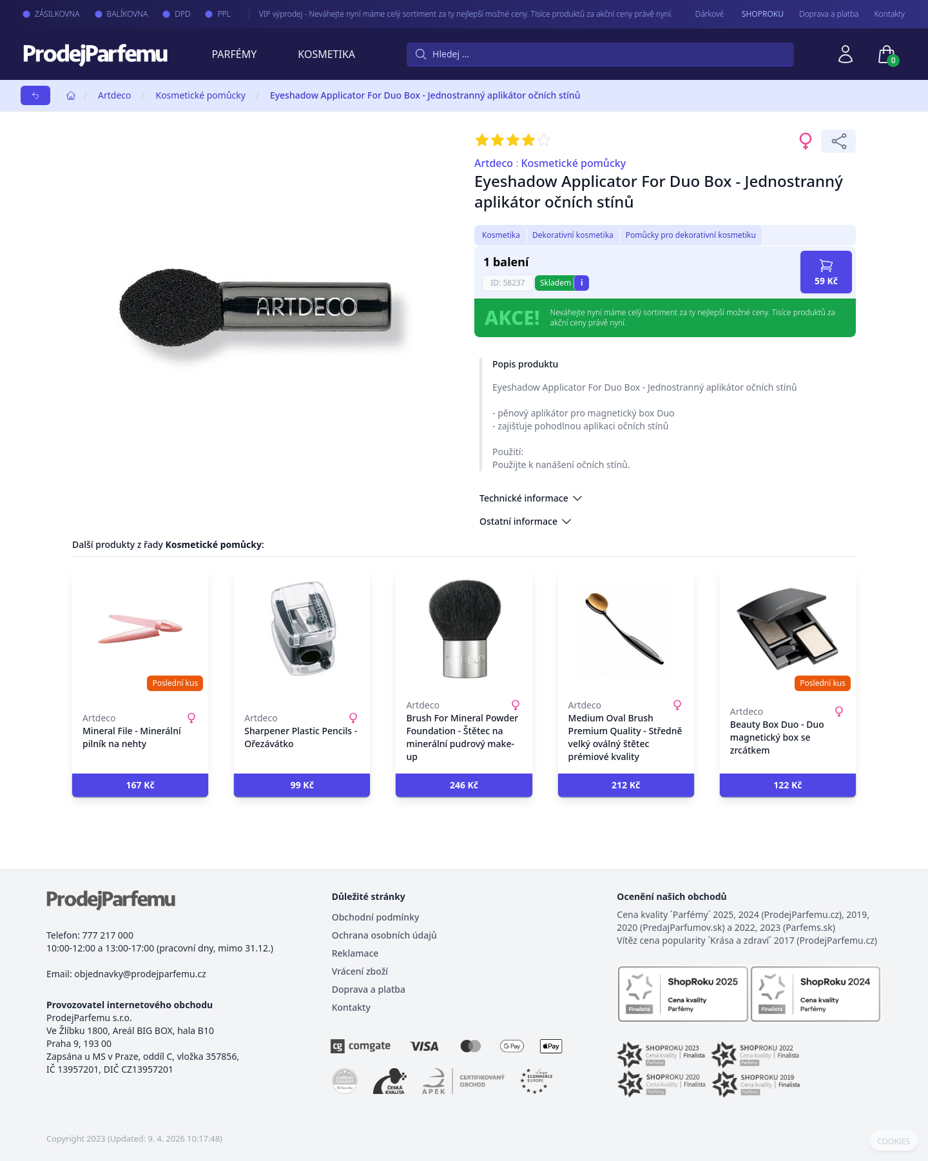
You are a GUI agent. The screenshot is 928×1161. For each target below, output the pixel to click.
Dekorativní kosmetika (573, 234)
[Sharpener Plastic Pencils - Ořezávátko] (302, 629)
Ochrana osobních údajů (384, 935)
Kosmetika (326, 54)
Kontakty (890, 14)
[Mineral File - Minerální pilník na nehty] (140, 629)
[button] (140, 785)
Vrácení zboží (360, 971)
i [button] (582, 282)
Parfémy (233, 54)
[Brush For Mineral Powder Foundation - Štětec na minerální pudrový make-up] (463, 629)
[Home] (71, 95)
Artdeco (114, 95)
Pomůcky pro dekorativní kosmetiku (691, 234)
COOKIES (893, 1142)
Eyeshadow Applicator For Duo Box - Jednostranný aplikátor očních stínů (425, 95)
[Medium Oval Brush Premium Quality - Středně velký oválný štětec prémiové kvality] (626, 629)
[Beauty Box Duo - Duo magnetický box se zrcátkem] (788, 629)
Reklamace (355, 953)
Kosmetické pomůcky (200, 95)
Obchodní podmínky (376, 917)
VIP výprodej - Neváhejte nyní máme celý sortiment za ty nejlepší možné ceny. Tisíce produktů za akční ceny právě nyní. (453, 13)
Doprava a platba (829, 14)
